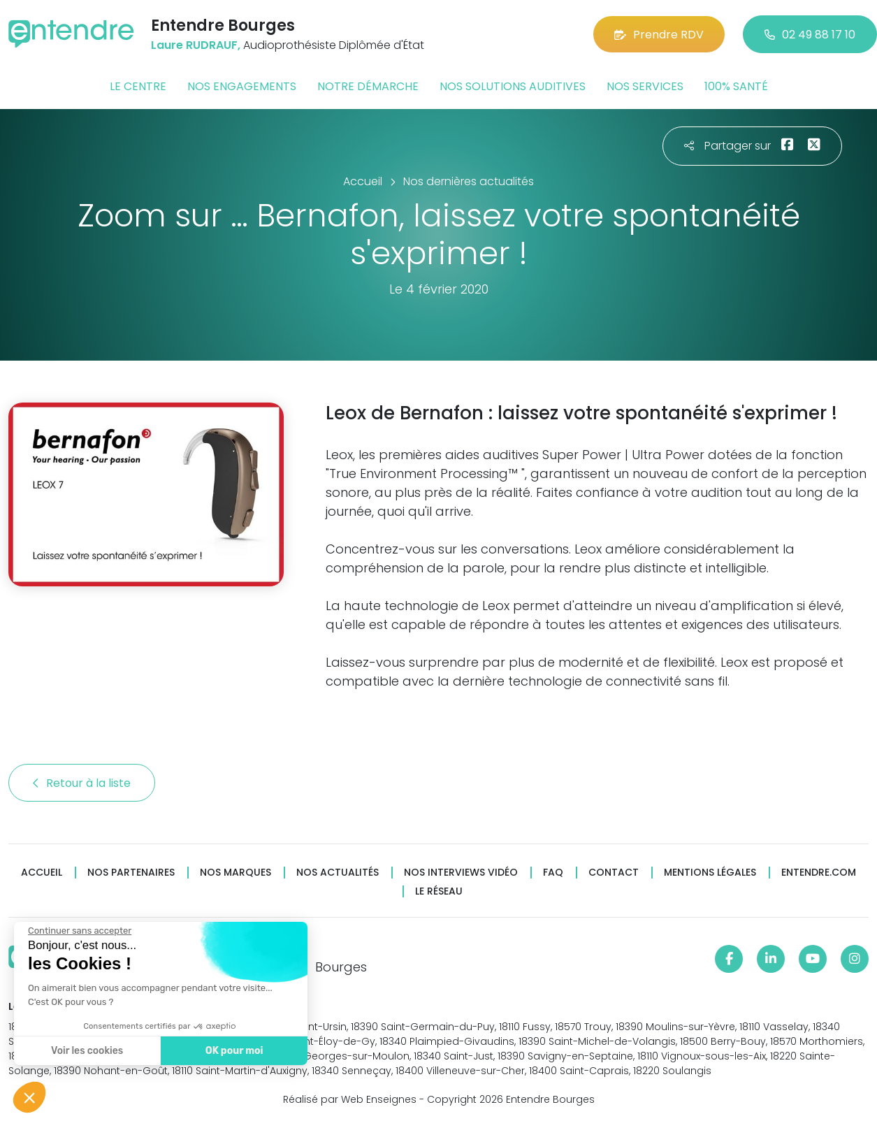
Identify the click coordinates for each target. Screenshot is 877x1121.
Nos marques (235, 872)
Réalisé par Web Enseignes (349, 1099)
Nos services (645, 86)
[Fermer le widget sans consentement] (79, 931)
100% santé (736, 86)
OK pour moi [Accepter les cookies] (234, 1051)
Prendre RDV (659, 35)
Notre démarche (368, 86)
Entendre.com (818, 872)
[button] (29, 1097)
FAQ (553, 872)
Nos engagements (241, 86)
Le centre (138, 86)
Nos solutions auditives (513, 86)
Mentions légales (710, 872)
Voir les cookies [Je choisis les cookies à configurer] (86, 1051)
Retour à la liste (81, 783)
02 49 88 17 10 (809, 35)
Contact (613, 872)
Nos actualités (337, 872)
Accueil (41, 872)
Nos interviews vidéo (461, 872)
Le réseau (439, 891)
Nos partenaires (131, 872)
